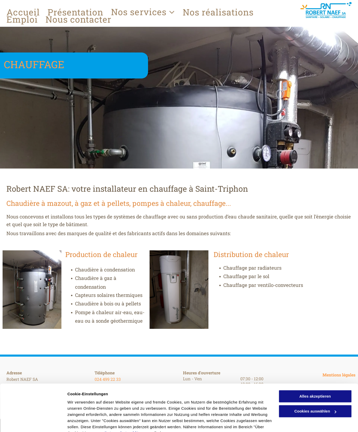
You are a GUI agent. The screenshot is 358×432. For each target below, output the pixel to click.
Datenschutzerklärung (126, 407)
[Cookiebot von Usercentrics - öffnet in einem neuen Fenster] (33, 422)
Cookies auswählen (85, 422)
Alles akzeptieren (315, 371)
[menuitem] (27, 12)
